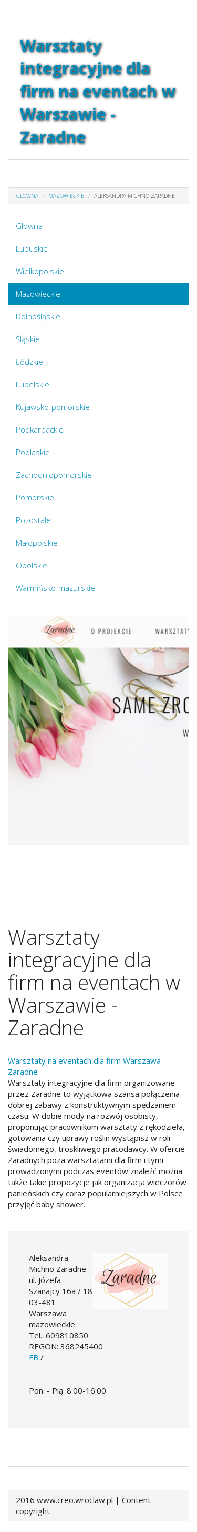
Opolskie (31, 565)
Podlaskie (33, 452)
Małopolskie (37, 542)
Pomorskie (35, 497)
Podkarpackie (40, 429)
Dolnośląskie (38, 316)
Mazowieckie (38, 293)
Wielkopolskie (40, 271)
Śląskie (28, 339)
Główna (29, 226)
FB (33, 1357)
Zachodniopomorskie (54, 474)
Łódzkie (29, 361)
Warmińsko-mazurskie (55, 588)
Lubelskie (32, 384)
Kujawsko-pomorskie (53, 407)
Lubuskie (32, 248)
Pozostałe (33, 520)
